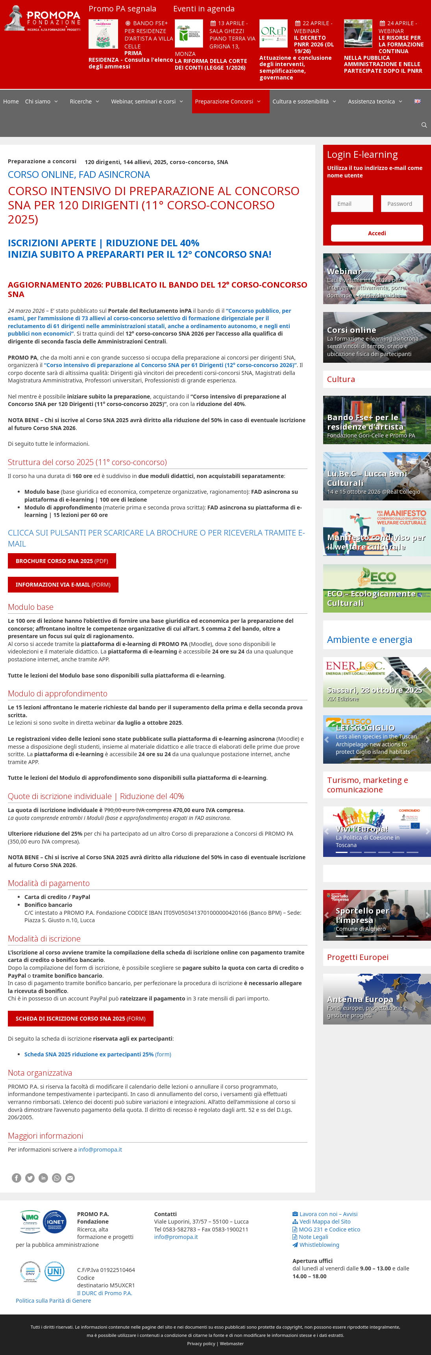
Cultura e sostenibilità (309, 101)
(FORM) (63, 584)
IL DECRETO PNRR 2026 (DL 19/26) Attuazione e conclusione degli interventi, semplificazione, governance (296, 57)
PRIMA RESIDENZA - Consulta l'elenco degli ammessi (131, 59)
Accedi (377, 233)
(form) (97, 1054)
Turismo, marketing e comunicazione (367, 785)
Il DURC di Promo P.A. (104, 1293)
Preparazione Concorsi (232, 101)
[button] (326, 739)
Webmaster (232, 1343)
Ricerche (89, 101)
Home (11, 101)
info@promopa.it (100, 1149)
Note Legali (310, 1237)
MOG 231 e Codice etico (326, 1229)
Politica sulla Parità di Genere (53, 1300)
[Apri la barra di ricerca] (424, 125)
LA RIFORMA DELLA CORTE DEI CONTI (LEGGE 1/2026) (211, 64)
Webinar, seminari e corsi (151, 101)
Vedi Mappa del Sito (321, 1221)
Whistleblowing (315, 1244)
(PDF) (62, 561)
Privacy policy (201, 1343)
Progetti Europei (357, 957)
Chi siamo (46, 101)
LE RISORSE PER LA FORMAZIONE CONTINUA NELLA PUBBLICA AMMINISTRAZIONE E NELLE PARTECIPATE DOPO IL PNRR (384, 54)
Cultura (341, 379)
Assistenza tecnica (379, 101)
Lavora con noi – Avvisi (324, 1214)
